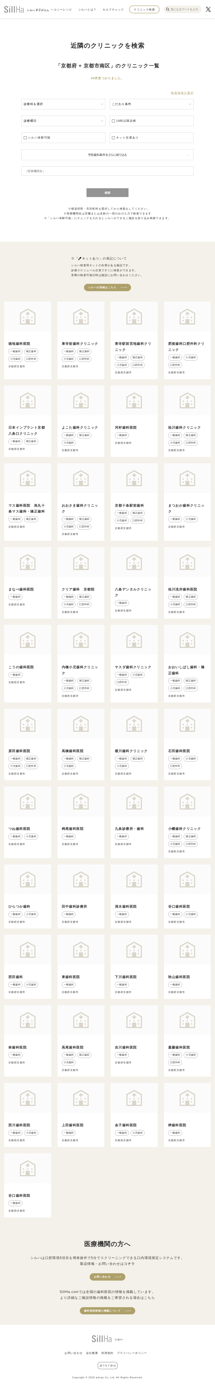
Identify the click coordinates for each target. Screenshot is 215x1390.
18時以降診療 (126, 120)
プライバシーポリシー (132, 1353)
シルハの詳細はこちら (102, 287)
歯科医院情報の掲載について (102, 1310)
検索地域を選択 (182, 93)
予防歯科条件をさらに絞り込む (107, 155)
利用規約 (107, 1353)
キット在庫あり (127, 137)
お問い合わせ (102, 1276)
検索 (107, 193)
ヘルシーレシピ (61, 9)
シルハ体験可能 (39, 137)
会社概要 (92, 1353)
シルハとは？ (87, 9)
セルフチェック (113, 9)
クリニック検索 (144, 9)
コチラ (129, 1263)
